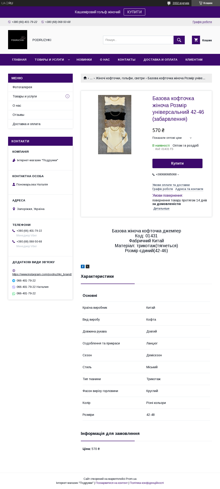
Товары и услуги (49, 59)
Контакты (126, 59)
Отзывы (18, 115)
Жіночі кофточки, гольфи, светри (120, 78)
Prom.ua (131, 478)
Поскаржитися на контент (112, 483)
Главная (19, 59)
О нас (105, 59)
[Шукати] (179, 40)
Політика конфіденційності (147, 483)
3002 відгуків (181, 3)
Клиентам (193, 59)
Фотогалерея (22, 87)
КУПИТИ (134, 12)
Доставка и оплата (160, 59)
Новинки (84, 59)
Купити (177, 163)
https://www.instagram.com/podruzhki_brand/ (42, 274)
